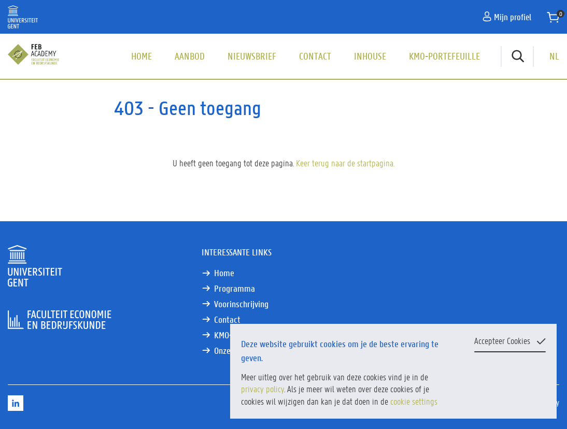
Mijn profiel (507, 16)
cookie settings (413, 401)
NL (554, 56)
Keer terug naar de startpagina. (345, 162)
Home (141, 56)
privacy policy (262, 388)
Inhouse (370, 56)
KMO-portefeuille (444, 56)
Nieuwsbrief (252, 56)
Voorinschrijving (241, 304)
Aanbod (190, 56)
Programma (234, 288)
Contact (315, 56)
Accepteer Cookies (502, 340)
